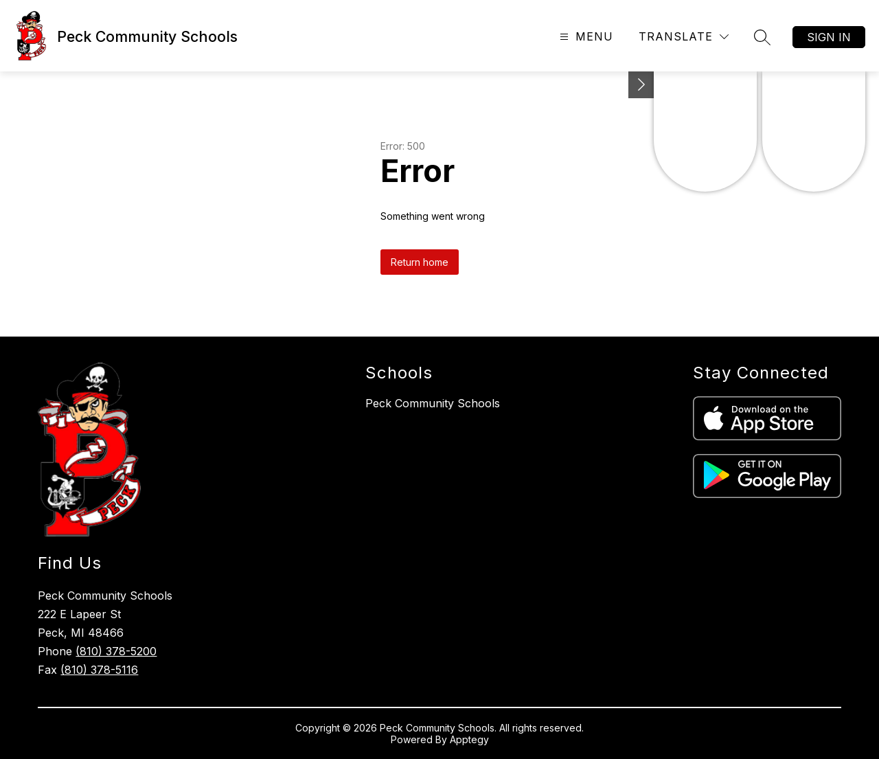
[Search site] (762, 37)
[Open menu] (584, 36)
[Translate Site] (683, 36)
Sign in (829, 37)
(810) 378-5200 (116, 651)
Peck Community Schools (432, 403)
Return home (419, 262)
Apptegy (469, 739)
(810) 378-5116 (99, 670)
